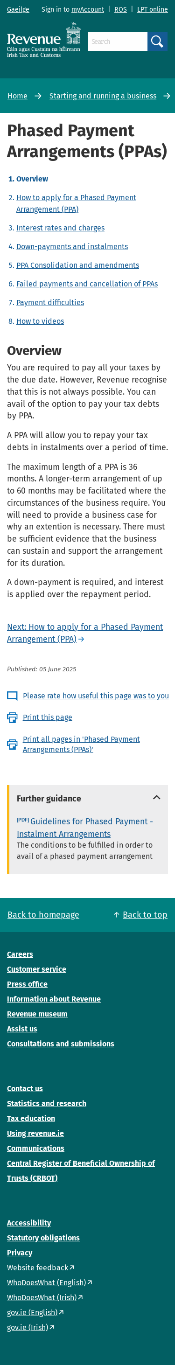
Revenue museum (37, 1014)
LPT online (152, 10)
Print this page (47, 717)
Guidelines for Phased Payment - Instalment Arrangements (85, 827)
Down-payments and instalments (72, 246)
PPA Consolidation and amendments (77, 265)
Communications (35, 1148)
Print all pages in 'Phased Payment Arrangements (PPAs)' (81, 744)
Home (17, 95)
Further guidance (49, 799)
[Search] (117, 41)
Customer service (36, 969)
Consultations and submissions (60, 1043)
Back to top (145, 915)
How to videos (40, 321)
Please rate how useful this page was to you (96, 695)
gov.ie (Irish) (27, 1327)
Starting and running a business (102, 95)
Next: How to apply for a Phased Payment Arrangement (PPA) (85, 633)
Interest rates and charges (60, 227)
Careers (20, 954)
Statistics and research (46, 1103)
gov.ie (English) (32, 1312)
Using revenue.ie (35, 1133)
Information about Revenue (54, 999)
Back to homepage (43, 915)
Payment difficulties (50, 302)
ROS (120, 10)
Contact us (25, 1088)
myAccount (87, 10)
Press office (27, 984)
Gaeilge (18, 10)
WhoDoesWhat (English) (46, 1282)
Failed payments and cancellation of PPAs (87, 283)
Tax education (31, 1118)
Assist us (22, 1028)
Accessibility (29, 1223)
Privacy (19, 1252)
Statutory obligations (43, 1237)
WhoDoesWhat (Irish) (42, 1297)
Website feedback (37, 1267)
